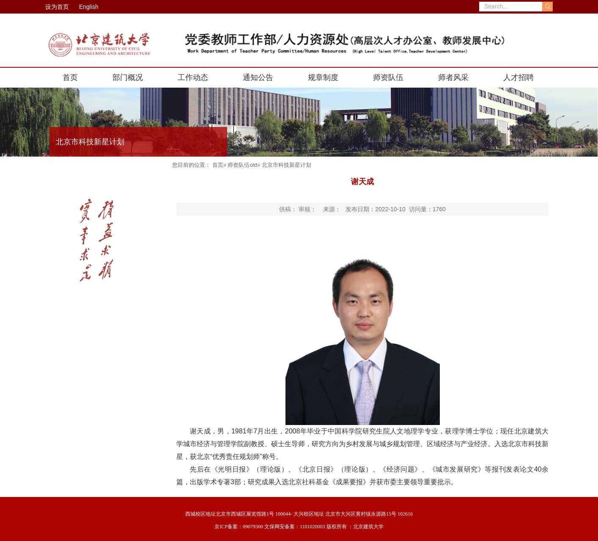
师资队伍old (242, 165)
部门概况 (127, 77)
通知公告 (258, 77)
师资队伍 (388, 77)
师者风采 (453, 77)
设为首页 (57, 6)
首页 (70, 77)
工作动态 (193, 77)
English (89, 6)
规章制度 (323, 77)
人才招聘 (518, 77)
